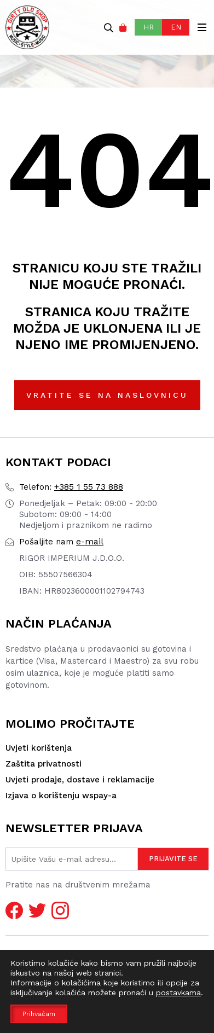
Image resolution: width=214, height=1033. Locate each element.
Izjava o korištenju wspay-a (61, 795)
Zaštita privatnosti (43, 764)
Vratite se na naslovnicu (107, 395)
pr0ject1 (182, 1013)
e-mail (61, 541)
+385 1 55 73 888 (71, 486)
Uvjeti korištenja (38, 748)
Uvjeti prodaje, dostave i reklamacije (79, 780)
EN (176, 27)
